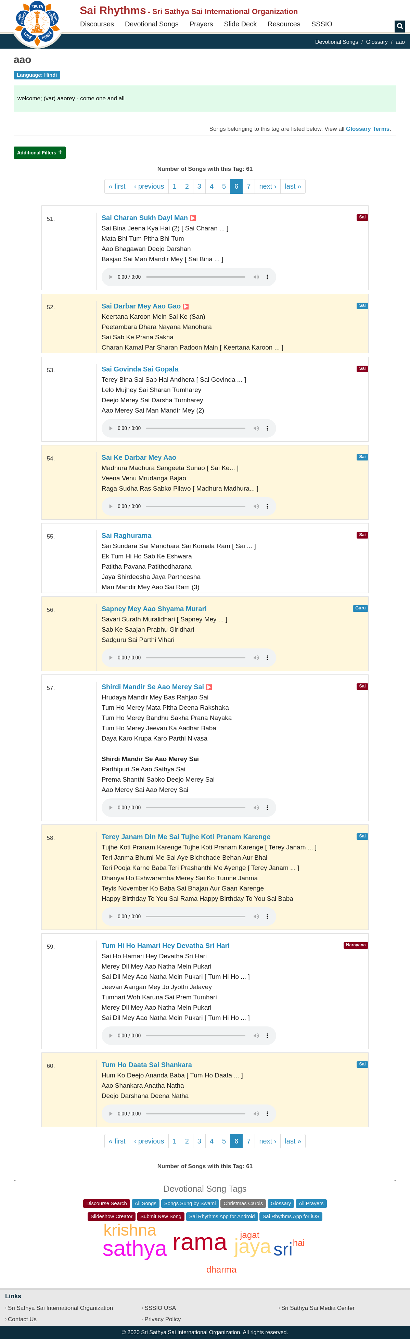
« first (117, 186)
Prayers (201, 24)
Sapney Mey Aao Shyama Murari (154, 608)
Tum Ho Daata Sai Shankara (147, 1065)
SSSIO (321, 24)
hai (299, 1243)
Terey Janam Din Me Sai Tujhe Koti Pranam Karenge (186, 837)
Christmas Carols (243, 1203)
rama (199, 1241)
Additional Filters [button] (36, 152)
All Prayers (311, 1203)
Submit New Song (160, 1216)
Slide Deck (240, 24)
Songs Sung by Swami (190, 1203)
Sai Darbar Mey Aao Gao (145, 306)
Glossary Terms (367, 129)
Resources (284, 24)
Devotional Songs (152, 24)
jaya (252, 1246)
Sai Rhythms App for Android (222, 1216)
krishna (129, 1230)
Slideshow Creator (112, 1216)
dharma (221, 1269)
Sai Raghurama (127, 535)
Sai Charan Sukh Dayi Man (149, 218)
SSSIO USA (160, 1308)
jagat (249, 1235)
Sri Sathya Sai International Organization (60, 1308)
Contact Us (22, 1319)
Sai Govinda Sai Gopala (140, 369)
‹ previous (149, 186)
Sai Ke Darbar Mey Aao (139, 457)
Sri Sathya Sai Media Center (318, 1308)
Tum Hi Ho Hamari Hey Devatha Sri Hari (166, 945)
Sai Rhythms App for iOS (290, 1216)
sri (283, 1249)
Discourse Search (106, 1203)
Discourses (97, 24)
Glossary (377, 42)
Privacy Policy (162, 1319)
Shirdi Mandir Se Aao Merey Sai (157, 687)
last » (293, 186)
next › (267, 186)
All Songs (145, 1203)
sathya (135, 1248)
